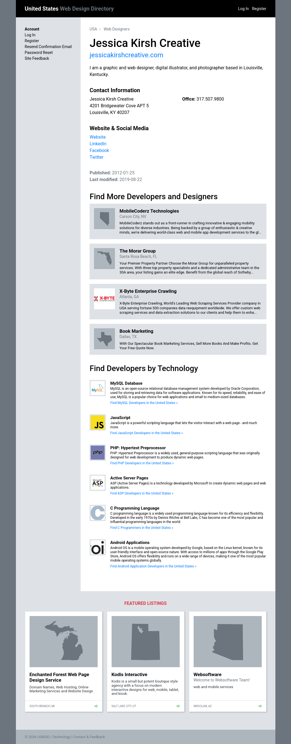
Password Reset (39, 52)
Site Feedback (37, 58)
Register (259, 8)
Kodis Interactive (129, 674)
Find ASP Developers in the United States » (141, 493)
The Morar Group (137, 251)
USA (93, 29)
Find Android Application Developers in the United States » (153, 566)
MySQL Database (126, 383)
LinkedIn (98, 143)
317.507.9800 (210, 99)
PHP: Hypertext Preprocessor (138, 447)
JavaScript (120, 417)
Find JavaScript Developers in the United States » (146, 433)
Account (32, 29)
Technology (61, 737)
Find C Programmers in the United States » (141, 528)
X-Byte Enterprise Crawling (148, 291)
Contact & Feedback (89, 737)
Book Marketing (136, 331)
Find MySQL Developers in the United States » (144, 403)
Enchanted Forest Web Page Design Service (59, 677)
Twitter (96, 157)
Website (97, 137)
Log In (243, 8)
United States (69, 8)
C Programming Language (134, 508)
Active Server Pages (129, 478)
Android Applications (130, 542)
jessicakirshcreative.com (126, 55)
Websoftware (208, 674)
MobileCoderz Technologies (149, 211)
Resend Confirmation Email (48, 46)
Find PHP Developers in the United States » (142, 463)
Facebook (99, 150)
